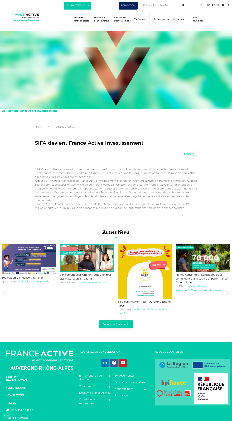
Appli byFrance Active (16, 375)
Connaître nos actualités (130, 378)
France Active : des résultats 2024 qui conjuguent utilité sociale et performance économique (201, 274)
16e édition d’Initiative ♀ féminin (22, 273)
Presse (11, 399)
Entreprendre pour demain (91, 373)
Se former (178, 19)
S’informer (138, 19)
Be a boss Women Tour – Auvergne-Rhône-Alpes (145, 299)
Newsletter (15, 391)
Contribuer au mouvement (120, 19)
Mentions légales (19, 406)
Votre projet (86, 382)
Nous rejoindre (198, 19)
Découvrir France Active (99, 19)
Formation (121, 391)
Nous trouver (17, 384)
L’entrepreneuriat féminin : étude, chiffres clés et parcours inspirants (85, 272)
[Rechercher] (183, 5)
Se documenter (161, 19)
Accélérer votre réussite (78, 19)
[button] (77, 6)
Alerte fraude (17, 414)
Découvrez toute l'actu (115, 320)
